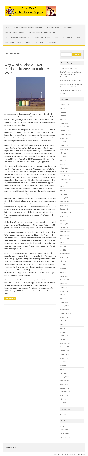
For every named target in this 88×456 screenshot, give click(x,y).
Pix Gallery (39, 42)
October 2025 (64, 104)
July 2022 (63, 186)
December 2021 (65, 201)
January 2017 (64, 339)
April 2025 (63, 119)
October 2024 (64, 130)
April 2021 (63, 220)
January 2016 (64, 377)
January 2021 (64, 227)
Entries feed (64, 429)
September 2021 (65, 212)
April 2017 (63, 332)
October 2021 (64, 209)
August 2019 (64, 257)
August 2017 (64, 317)
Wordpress (81, 454)
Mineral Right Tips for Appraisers (17, 42)
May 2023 (63, 157)
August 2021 (64, 216)
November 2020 (65, 235)
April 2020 (63, 250)
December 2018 (65, 280)
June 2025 (63, 112)
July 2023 (63, 153)
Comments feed (65, 433)
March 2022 (63, 194)
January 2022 (64, 198)
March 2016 (63, 373)
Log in (62, 426)
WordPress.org (65, 437)
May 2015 (63, 403)
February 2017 (64, 336)
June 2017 (63, 324)
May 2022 (63, 190)
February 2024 (64, 145)
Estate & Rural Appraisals (14, 32)
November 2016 (65, 347)
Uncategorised (10, 298)
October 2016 (64, 350)
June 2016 (63, 362)
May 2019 (63, 268)
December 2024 (65, 127)
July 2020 (63, 242)
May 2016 (63, 365)
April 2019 (63, 272)
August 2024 (64, 138)
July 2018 (63, 295)
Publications (52, 42)
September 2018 (65, 287)
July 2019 (63, 261)
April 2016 (63, 369)
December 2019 (65, 254)
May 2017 (63, 328)
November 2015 (65, 384)
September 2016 (65, 354)
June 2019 (63, 265)
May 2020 (63, 246)
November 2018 (65, 283)
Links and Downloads (71, 37)
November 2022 (65, 171)
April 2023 (63, 160)
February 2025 (64, 123)
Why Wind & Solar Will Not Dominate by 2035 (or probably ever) (26, 68)
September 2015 (65, 391)
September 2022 (65, 179)
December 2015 (65, 380)
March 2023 (63, 164)
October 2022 (64, 175)
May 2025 (63, 116)
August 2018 (64, 291)
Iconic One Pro (58, 454)
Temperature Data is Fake (68, 68)
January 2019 (64, 276)
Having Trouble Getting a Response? (42, 32)
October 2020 (64, 239)
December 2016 (65, 343)
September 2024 (65, 134)
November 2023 (65, 149)
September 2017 (65, 313)
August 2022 (64, 183)
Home (7, 27)
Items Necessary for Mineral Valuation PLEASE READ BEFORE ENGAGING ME (32, 37)
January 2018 (64, 306)
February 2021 (64, 224)
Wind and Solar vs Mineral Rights (70, 80)
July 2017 (63, 321)
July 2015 (63, 399)
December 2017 (65, 309)
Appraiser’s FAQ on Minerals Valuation (28, 27)
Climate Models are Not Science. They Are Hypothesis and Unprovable (70, 74)
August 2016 (64, 358)
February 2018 (64, 302)
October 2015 (64, 388)
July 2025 (63, 108)
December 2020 (65, 231)
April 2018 (63, 298)
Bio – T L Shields (53, 27)
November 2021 (65, 205)
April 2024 (63, 142)
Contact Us (67, 27)
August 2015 (64, 395)
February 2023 (64, 168)
